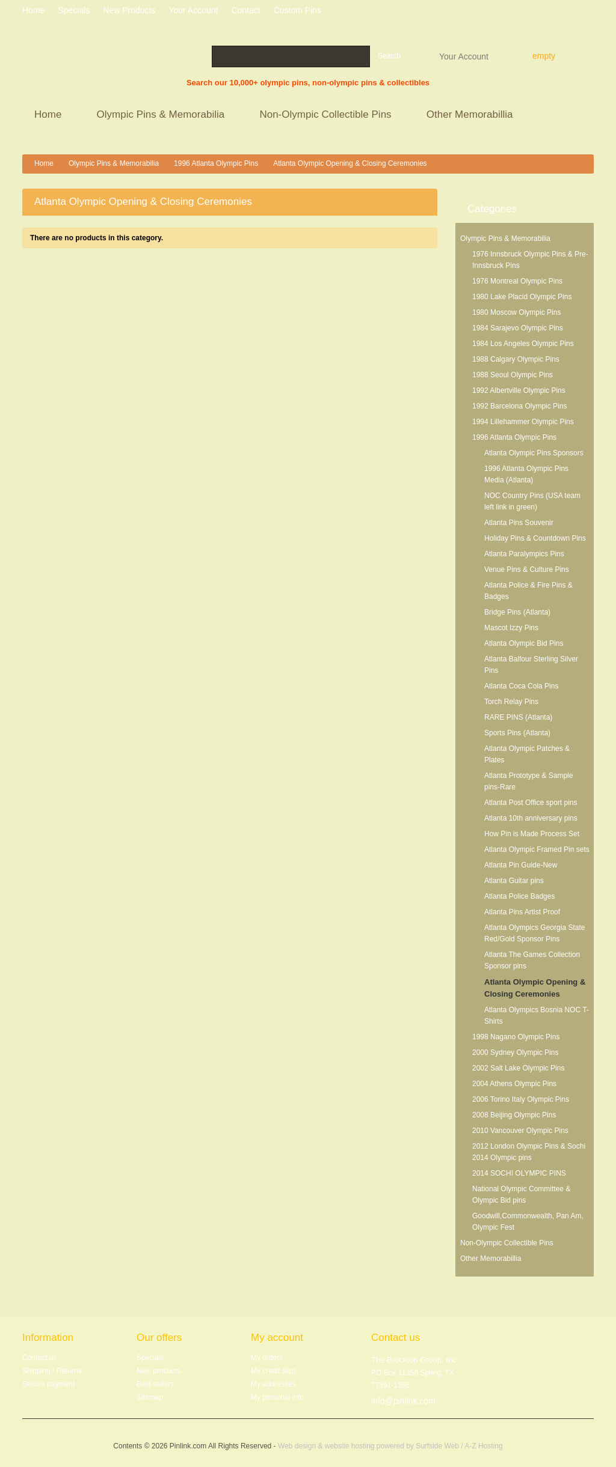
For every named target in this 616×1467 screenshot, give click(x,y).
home (33, 10)
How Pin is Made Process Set (531, 834)
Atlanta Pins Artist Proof (522, 912)
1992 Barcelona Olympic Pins (519, 406)
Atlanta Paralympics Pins (524, 554)
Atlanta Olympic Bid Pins (523, 643)
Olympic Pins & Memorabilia (162, 116)
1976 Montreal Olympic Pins (517, 281)
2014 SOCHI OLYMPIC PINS (519, 1173)
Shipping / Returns (52, 1371)
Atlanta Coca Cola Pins (521, 686)
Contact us (39, 1357)
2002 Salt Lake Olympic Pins (518, 1068)
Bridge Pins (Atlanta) (517, 612)
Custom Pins (297, 10)
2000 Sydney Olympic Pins (515, 1052)
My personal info (277, 1397)
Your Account (463, 56)
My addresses (273, 1384)
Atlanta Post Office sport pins (531, 802)
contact (245, 10)
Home (49, 116)
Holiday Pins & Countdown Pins (535, 538)
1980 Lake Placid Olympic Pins (521, 297)
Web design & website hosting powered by (347, 1446)
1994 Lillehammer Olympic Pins (523, 422)
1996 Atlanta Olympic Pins (216, 163)
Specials (150, 1357)
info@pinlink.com (403, 1401)
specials (74, 10)
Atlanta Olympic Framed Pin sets (537, 849)
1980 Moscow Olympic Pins (516, 312)
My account (277, 1337)
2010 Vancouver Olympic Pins (520, 1130)
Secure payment (48, 1384)
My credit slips (274, 1371)
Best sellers (155, 1384)
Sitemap (150, 1397)
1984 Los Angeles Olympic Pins (523, 343)
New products (129, 10)
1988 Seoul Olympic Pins (512, 375)
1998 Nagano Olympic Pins (515, 1037)
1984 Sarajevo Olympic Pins (517, 328)
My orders (267, 1357)
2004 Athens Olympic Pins (514, 1084)
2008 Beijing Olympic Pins (514, 1115)
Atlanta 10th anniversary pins (531, 818)
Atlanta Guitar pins (514, 880)
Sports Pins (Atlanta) (517, 733)
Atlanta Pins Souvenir (518, 522)
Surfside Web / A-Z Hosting (459, 1446)
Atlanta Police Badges (519, 896)
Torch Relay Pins (511, 701)
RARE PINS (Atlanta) (518, 717)
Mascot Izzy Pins (511, 628)
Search (389, 56)
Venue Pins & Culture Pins (526, 569)
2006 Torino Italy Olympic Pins (520, 1099)
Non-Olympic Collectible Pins (327, 116)
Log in (589, 12)
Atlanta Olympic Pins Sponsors (534, 453)
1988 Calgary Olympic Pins (515, 359)
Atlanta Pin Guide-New (520, 865)
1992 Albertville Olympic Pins (518, 390)
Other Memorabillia (471, 116)
